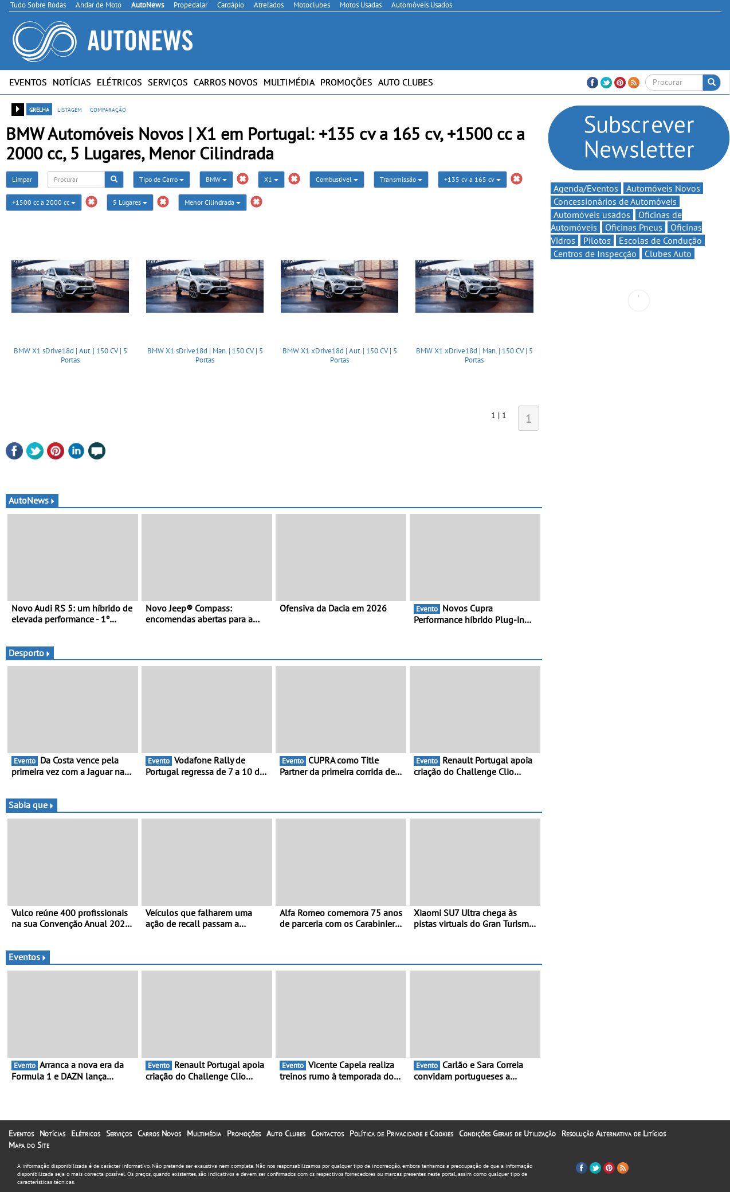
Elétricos (119, 82)
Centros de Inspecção (595, 253)
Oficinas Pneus (633, 227)
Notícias (72, 82)
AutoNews (32, 500)
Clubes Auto (668, 253)
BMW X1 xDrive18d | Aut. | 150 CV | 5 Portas (339, 355)
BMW (216, 179)
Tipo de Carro (161, 179)
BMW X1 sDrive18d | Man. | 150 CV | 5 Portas (205, 355)
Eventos (28, 82)
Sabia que (31, 805)
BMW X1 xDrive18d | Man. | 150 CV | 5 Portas (474, 355)
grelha (39, 109)
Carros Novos (226, 82)
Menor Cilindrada (213, 202)
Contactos (327, 1133)
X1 (271, 179)
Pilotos (597, 240)
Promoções (346, 82)
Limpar (22, 179)
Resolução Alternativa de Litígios (614, 1133)
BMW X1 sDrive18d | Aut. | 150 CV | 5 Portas (70, 355)
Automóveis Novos (663, 188)
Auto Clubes (405, 82)
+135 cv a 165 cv (472, 179)
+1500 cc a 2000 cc (44, 202)
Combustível (337, 179)
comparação (108, 109)
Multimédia (289, 82)
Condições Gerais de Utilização (507, 1133)
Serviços (168, 82)
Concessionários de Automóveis (615, 201)
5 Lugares (130, 202)
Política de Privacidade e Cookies (401, 1133)
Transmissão (401, 179)
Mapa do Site (29, 1145)
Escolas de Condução (660, 240)
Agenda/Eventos (586, 188)
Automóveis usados (592, 214)
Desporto (30, 653)
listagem (69, 109)
